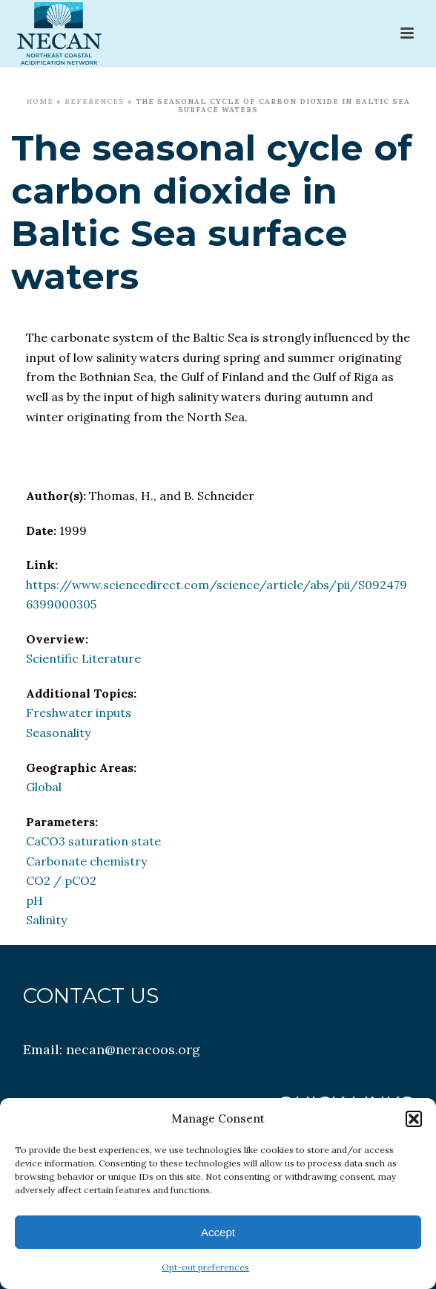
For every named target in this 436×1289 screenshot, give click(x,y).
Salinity (46, 919)
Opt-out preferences (205, 1267)
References (95, 101)
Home (39, 101)
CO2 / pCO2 (61, 880)
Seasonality (58, 732)
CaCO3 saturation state (93, 841)
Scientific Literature (83, 658)
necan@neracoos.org (133, 1049)
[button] (413, 1118)
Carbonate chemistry (86, 861)
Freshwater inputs (78, 712)
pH (34, 900)
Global (44, 786)
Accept (218, 1232)
